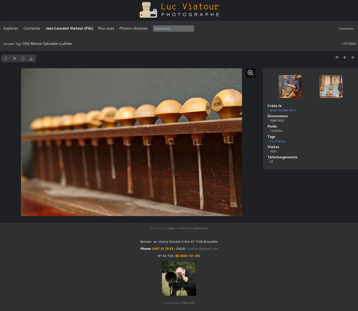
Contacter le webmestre (192, 228)
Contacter (32, 28)
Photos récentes (133, 28)
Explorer (11, 28)
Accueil (8, 44)
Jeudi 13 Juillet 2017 (282, 110)
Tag (18, 44)
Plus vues (106, 28)
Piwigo (171, 228)
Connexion (346, 28)
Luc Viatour (277, 141)
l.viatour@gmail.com (202, 248)
